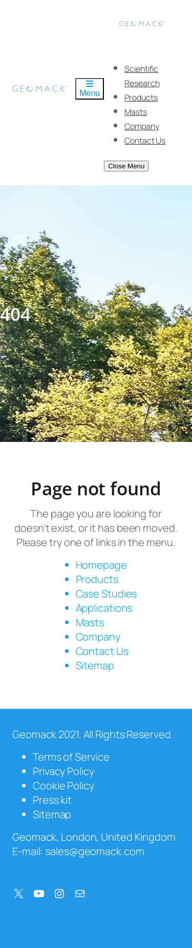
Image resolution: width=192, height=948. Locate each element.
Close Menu (126, 166)
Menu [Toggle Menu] (89, 89)
